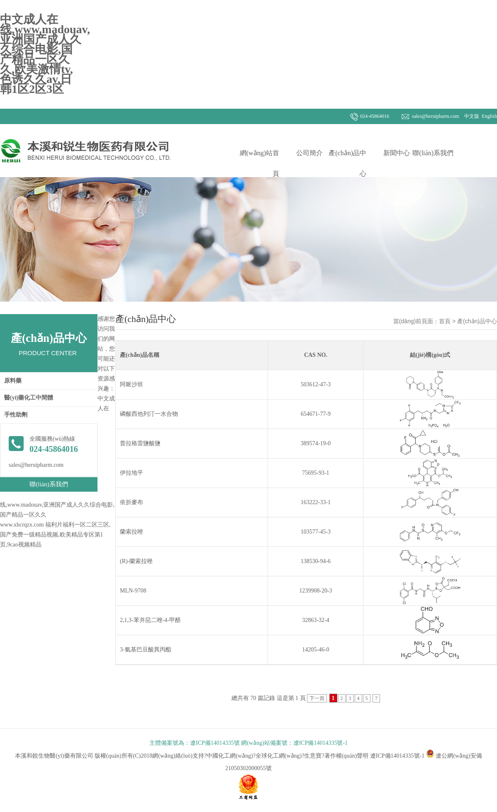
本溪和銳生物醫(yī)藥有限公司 (55, 756)
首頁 (445, 321)
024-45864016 (374, 116)
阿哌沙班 (131, 384)
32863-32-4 (315, 620)
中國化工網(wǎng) (230, 756)
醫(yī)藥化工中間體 (28, 398)
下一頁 (316, 698)
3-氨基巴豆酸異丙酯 (145, 649)
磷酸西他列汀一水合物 (149, 414)
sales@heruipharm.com (435, 116)
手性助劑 (15, 415)
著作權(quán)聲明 (346, 756)
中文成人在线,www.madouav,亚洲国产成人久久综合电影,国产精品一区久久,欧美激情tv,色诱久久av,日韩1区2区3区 (45, 54)
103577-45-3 (316, 532)
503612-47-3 (316, 384)
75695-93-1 (315, 473)
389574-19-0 (316, 443)
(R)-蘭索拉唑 (136, 561)
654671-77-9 (316, 414)
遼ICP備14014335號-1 (397, 756)
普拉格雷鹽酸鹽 (140, 443)
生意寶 (313, 756)
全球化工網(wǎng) (279, 756)
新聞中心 (396, 152)
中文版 (471, 116)
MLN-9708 (133, 591)
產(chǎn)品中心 (347, 163)
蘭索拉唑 (131, 532)
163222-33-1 (316, 502)
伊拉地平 (131, 473)
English (488, 116)
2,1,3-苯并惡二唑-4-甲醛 (150, 620)
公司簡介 (309, 152)
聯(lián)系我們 (432, 152)
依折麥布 (131, 502)
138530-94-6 (316, 561)
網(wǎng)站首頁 (259, 163)
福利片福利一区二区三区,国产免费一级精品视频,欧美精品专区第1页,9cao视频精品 (55, 535)
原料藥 (13, 381)
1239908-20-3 (315, 591)
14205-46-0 (315, 649)
